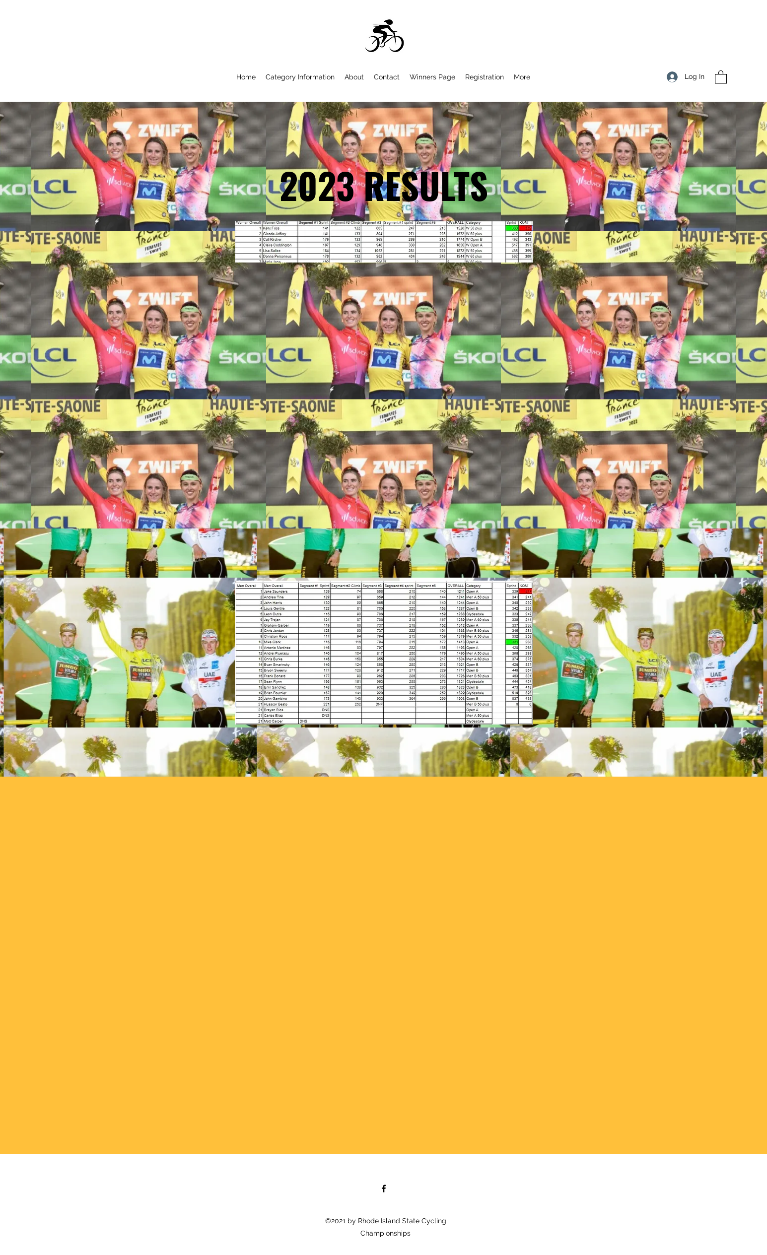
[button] (721, 76)
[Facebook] (384, 1188)
